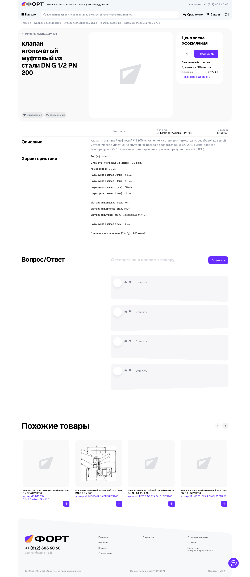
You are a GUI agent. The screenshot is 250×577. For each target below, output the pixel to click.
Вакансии (148, 537)
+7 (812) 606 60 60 (216, 4)
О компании (105, 553)
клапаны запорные (110, 22)
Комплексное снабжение (61, 4)
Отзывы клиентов (198, 537)
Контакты (195, 4)
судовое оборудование (47, 22)
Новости (103, 542)
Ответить (141, 282)
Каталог (29, 14)
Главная (26, 22)
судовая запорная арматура (80, 22)
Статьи (192, 542)
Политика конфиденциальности (200, 549)
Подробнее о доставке (196, 76)
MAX (222, 571)
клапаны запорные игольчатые (142, 22)
